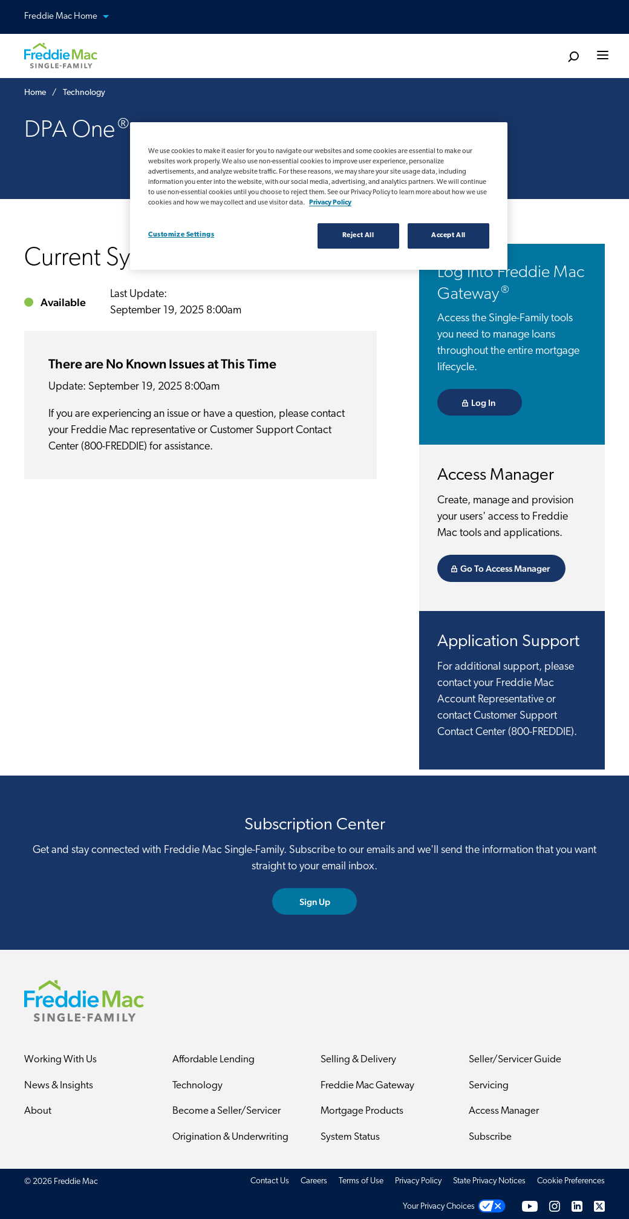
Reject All (358, 235)
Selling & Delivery (358, 1059)
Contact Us (269, 1181)
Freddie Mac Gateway (367, 1085)
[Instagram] (554, 1206)
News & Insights (58, 1085)
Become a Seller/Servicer (226, 1111)
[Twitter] (599, 1206)
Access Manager (504, 1111)
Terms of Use (361, 1181)
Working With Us (60, 1059)
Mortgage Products (362, 1111)
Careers (314, 1181)
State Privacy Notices (489, 1181)
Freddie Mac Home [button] (73, 17)
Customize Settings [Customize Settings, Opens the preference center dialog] (181, 234)
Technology (197, 1085)
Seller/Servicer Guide (515, 1059)
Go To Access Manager (505, 568)
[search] (573, 57)
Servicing (489, 1085)
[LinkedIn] (577, 1206)
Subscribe (490, 1137)
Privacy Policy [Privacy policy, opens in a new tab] (330, 202)
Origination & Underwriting (230, 1137)
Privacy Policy (418, 1181)
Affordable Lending (213, 1059)
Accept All (448, 235)
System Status (350, 1137)
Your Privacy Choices (439, 1206)
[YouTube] (530, 1206)
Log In (483, 402)
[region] (318, 196)
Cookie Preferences (571, 1181)
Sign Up (314, 902)
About (37, 1111)
